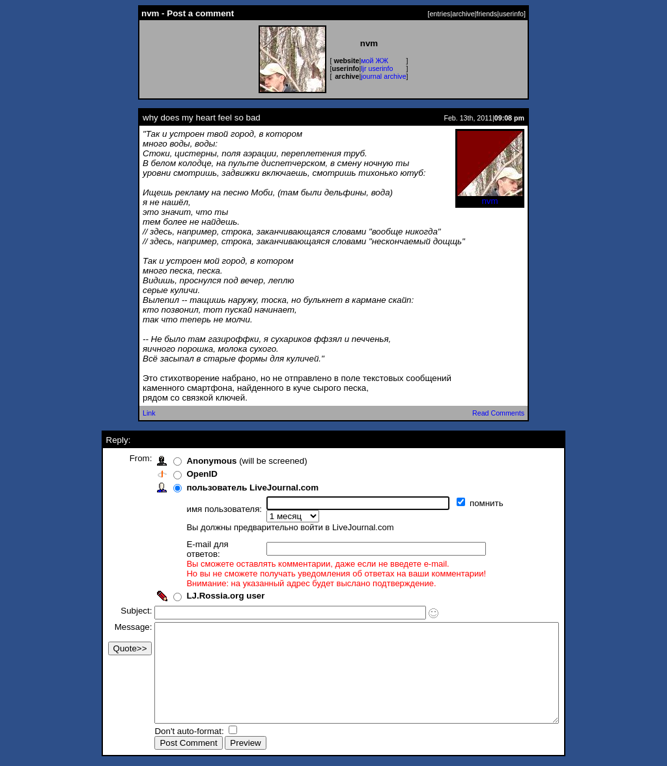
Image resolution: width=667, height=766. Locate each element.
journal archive (383, 76)
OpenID (177, 474)
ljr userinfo (377, 68)
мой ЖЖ (374, 60)
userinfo (511, 14)
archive (463, 14)
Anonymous (187, 461)
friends (486, 14)
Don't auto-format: (166, 732)
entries (439, 14)
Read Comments (498, 413)
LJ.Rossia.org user (201, 577)
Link (149, 413)
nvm (489, 197)
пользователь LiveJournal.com (228, 487)
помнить (463, 503)
